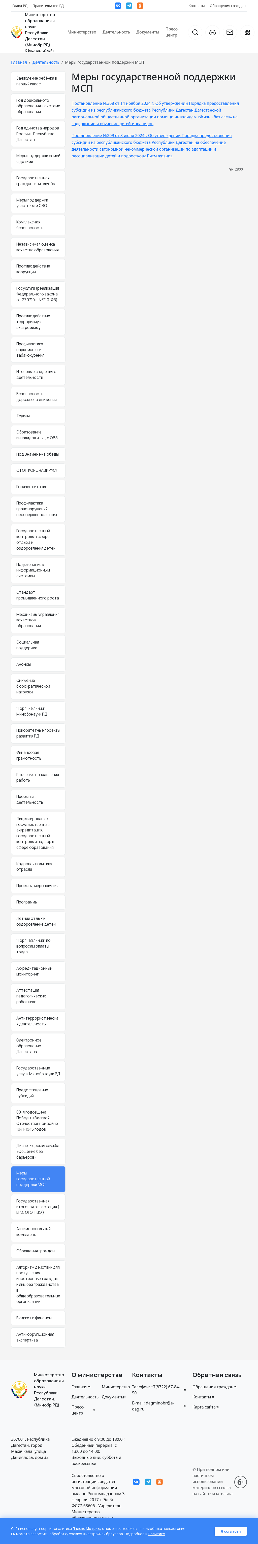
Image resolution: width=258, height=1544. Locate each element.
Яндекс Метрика (87, 1528)
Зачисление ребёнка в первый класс (36, 81)
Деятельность (116, 32)
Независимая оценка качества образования (37, 247)
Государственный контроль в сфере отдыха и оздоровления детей (35, 539)
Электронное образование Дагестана (29, 1045)
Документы (147, 32)
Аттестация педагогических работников (31, 996)
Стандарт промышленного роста (37, 595)
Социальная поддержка (27, 645)
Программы (27, 902)
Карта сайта (205, 1407)
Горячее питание (31, 486)
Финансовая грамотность (28, 755)
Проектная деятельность (29, 799)
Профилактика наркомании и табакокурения (30, 349)
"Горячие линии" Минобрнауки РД (31, 711)
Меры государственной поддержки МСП (33, 1178)
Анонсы (23, 664)
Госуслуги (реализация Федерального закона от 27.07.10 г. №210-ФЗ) (37, 294)
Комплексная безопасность (29, 224)
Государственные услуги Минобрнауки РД (38, 1071)
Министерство (82, 32)
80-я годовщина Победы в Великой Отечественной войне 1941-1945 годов (37, 1121)
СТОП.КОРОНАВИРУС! (36, 470)
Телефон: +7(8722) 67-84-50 (159, 1390)
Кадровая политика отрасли (34, 866)
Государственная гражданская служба (35, 180)
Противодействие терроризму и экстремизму (33, 321)
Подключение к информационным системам (33, 570)
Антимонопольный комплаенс (33, 1231)
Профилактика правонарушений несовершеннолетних (36, 508)
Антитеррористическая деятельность (37, 1021)
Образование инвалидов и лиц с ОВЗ (37, 435)
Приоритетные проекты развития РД (38, 733)
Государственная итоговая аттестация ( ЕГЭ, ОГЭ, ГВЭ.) (37, 1206)
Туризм (23, 415)
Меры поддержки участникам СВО (32, 203)
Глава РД (19, 5)
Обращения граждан (228, 5)
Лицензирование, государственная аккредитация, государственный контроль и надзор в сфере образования (35, 833)
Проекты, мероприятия (37, 885)
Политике (156, 1533)
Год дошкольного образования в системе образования (38, 106)
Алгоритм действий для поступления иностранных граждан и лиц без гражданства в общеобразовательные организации (38, 1284)
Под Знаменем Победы (37, 454)
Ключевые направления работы (37, 777)
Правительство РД (48, 5)
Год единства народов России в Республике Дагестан (37, 133)
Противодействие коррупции (33, 269)
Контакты (197, 5)
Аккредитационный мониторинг (34, 971)
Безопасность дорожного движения (36, 396)
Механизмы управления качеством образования (37, 620)
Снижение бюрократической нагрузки (33, 686)
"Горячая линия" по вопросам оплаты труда (33, 946)
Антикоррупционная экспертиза (35, 1337)
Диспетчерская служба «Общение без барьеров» (37, 1151)
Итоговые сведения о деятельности (36, 374)
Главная (19, 62)
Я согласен (231, 1531)
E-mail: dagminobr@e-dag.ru (159, 1406)
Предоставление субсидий (32, 1092)
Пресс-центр (172, 32)
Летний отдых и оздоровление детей (36, 921)
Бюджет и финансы (34, 1318)
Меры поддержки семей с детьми (38, 158)
